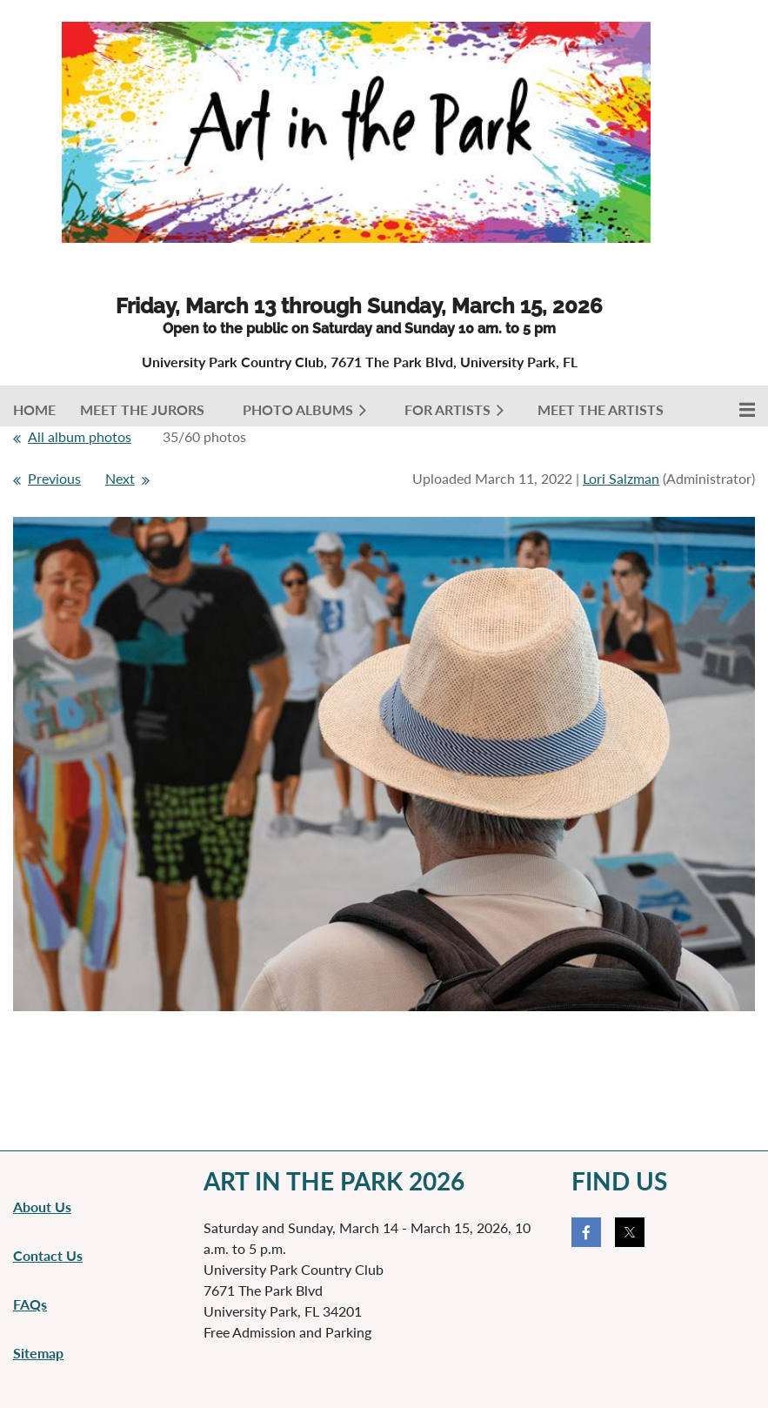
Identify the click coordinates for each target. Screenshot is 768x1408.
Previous (54, 478)
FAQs (30, 1304)
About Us (42, 1206)
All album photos (79, 436)
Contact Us (48, 1255)
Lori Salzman (621, 478)
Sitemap (38, 1352)
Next (120, 478)
